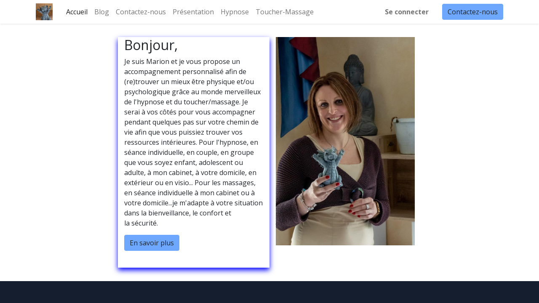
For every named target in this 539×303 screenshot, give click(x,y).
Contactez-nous (473, 11)
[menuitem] (77, 11)
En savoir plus (152, 242)
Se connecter (407, 11)
